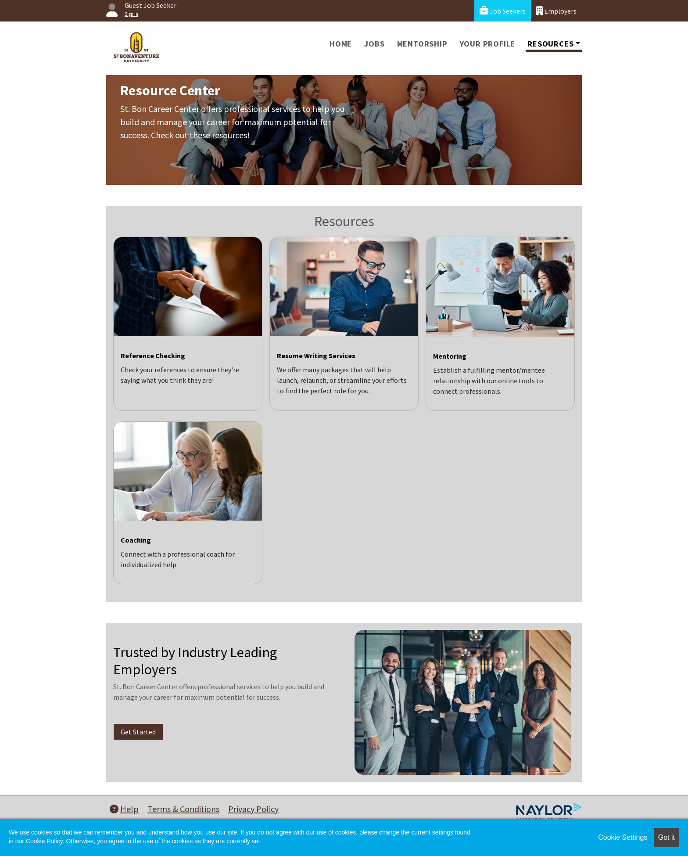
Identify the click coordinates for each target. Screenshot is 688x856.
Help (124, 808)
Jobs (374, 44)
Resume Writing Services (316, 355)
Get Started (138, 731)
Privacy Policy (253, 808)
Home (341, 44)
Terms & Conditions (183, 808)
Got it (666, 837)
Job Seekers (503, 10)
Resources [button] (550, 44)
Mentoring (449, 356)
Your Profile (488, 44)
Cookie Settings (622, 837)
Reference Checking (153, 355)
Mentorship (422, 44)
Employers (556, 10)
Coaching (136, 540)
